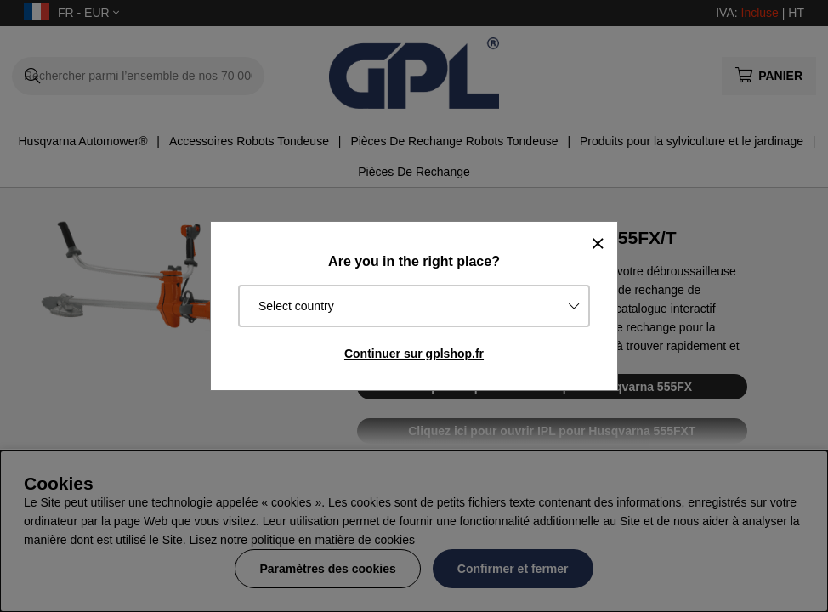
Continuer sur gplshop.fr (414, 353)
